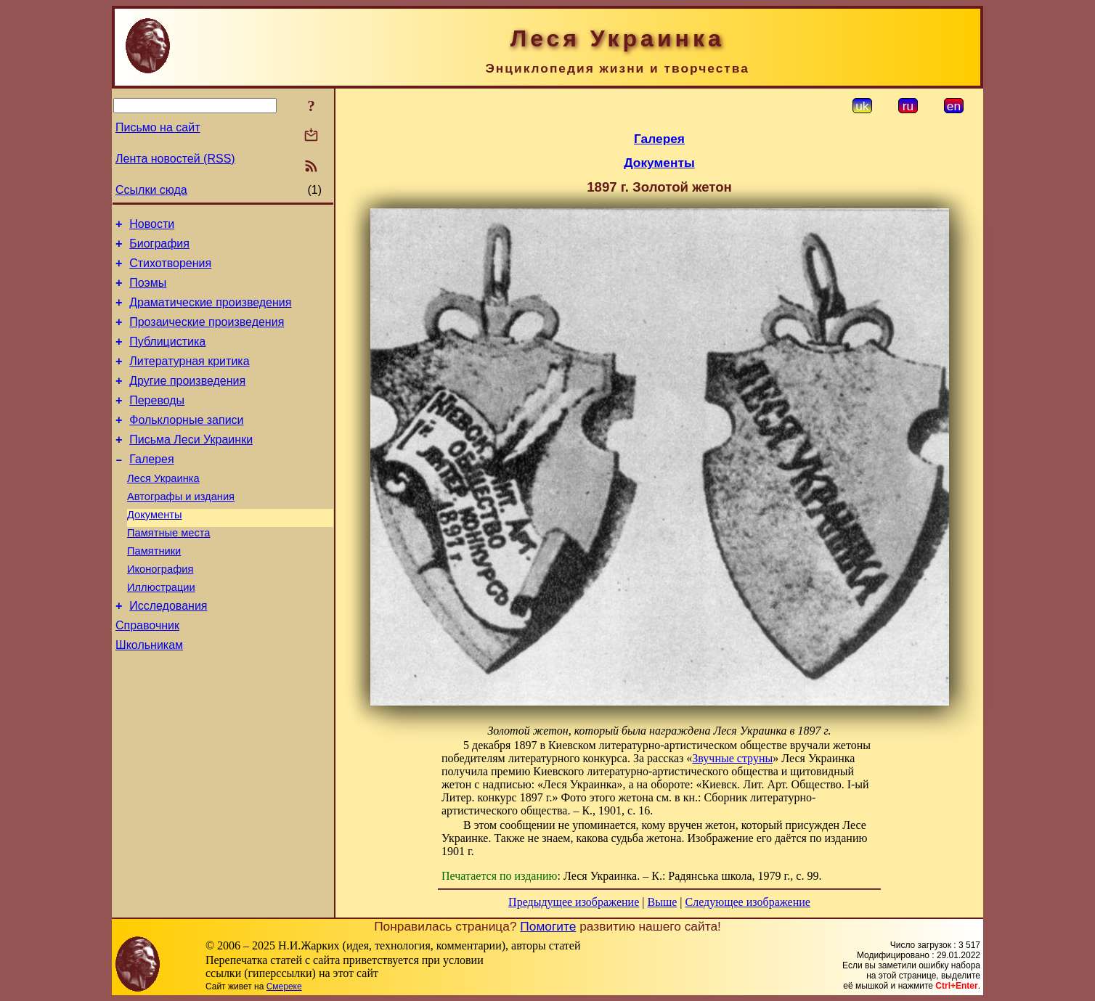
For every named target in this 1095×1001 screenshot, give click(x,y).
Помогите (548, 926)
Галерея (151, 487)
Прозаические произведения (206, 335)
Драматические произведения (210, 313)
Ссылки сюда (151, 190)
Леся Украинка (163, 509)
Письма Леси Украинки (191, 465)
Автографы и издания (181, 529)
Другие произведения (187, 400)
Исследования (168, 651)
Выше (662, 902)
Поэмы (147, 291)
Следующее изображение (747, 902)
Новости (151, 226)
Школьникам (149, 695)
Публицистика (167, 357)
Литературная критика (189, 378)
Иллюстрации (161, 631)
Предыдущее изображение (573, 902)
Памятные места (169, 570)
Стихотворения (170, 269)
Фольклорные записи (186, 444)
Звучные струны (732, 758)
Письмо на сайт (157, 127)
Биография (159, 248)
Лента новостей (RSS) (175, 158)
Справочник (147, 673)
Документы (154, 549)
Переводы (156, 422)
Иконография (160, 610)
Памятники (154, 590)
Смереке (284, 986)
